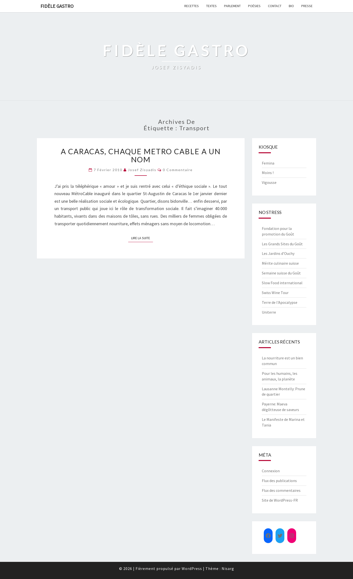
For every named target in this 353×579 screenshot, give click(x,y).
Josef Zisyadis (142, 170)
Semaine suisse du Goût (281, 273)
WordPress (192, 568)
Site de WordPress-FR (280, 500)
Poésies (254, 6)
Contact (274, 6)
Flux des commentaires (281, 490)
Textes (211, 6)
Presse (307, 6)
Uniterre (269, 312)
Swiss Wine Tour (275, 292)
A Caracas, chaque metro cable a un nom (141, 155)
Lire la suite (142, 237)
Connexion (271, 470)
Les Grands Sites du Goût (282, 243)
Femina (268, 163)
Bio (291, 6)
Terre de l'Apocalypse (279, 302)
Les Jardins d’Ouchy (278, 253)
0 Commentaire (178, 170)
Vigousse (269, 182)
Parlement (232, 6)
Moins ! (268, 172)
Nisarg (228, 568)
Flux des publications (279, 480)
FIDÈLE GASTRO (57, 6)
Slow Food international (282, 282)
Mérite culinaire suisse (280, 263)
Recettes (191, 6)
